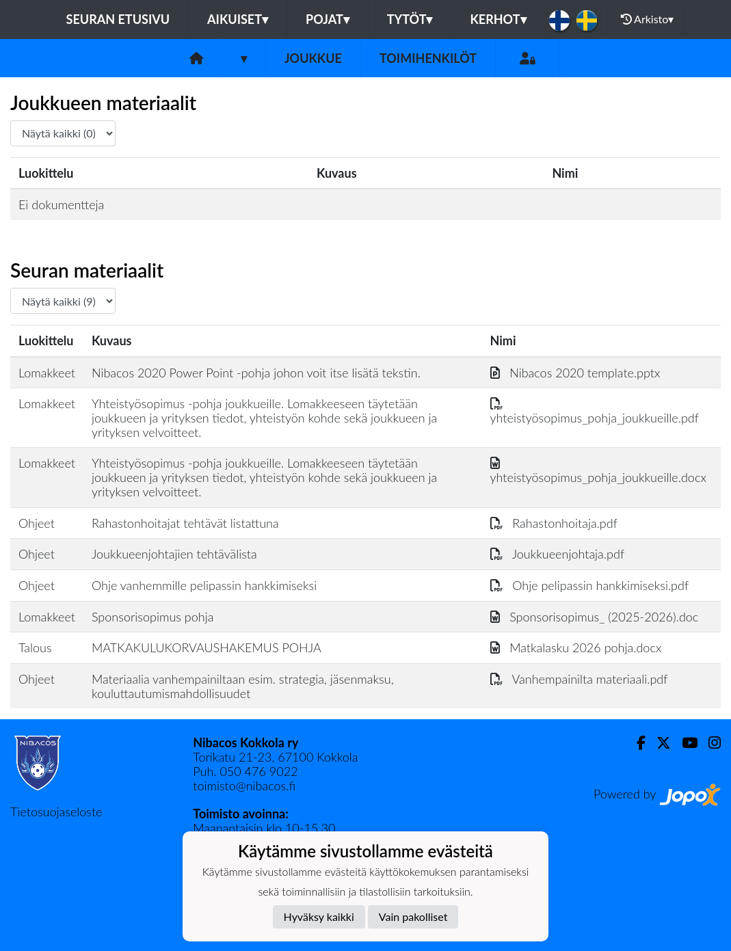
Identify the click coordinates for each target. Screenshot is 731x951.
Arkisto (647, 19)
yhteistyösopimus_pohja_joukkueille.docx (598, 470)
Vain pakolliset (413, 916)
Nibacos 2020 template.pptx (575, 372)
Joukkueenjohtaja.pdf (557, 553)
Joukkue (313, 58)
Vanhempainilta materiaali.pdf (579, 678)
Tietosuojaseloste (56, 811)
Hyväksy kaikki (319, 916)
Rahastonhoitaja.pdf (553, 523)
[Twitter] (658, 743)
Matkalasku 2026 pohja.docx (576, 647)
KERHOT (498, 19)
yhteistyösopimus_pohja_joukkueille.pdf (594, 410)
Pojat (327, 19)
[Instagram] (709, 743)
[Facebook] (636, 743)
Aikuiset (237, 19)
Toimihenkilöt (428, 58)
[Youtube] (684, 743)
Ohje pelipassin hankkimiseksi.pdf (589, 585)
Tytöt (410, 19)
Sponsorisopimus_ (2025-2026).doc (594, 616)
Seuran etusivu (118, 19)
